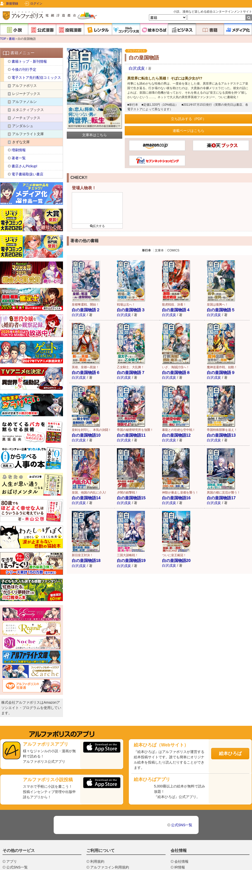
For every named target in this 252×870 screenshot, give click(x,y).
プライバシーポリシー (107, 854)
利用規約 (97, 809)
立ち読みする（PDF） (188, 119)
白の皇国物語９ (221, 372)
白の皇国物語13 (221, 435)
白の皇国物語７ (131, 372)
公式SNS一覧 (182, 772)
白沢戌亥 (137, 68)
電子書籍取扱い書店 (27, 174)
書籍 (12, 39)
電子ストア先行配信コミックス (36, 77)
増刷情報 (19, 150)
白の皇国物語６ (86, 372)
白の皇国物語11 (131, 435)
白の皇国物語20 (176, 560)
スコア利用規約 (102, 825)
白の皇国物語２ (86, 310)
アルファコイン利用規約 (109, 814)
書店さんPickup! (24, 166)
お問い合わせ (100, 859)
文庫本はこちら (94, 135)
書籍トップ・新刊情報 (29, 61)
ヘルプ (95, 842)
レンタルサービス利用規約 (111, 820)
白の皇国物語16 (176, 498)
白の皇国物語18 (86, 560)
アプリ (11, 809)
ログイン (36, 3)
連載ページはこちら (188, 131)
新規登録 (12, 3)
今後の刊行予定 (24, 69)
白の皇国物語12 (176, 435)
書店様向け (183, 831)
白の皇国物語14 (86, 498)
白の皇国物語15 (131, 498)
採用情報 (181, 820)
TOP (3, 39)
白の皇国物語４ (176, 310)
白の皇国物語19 (131, 560)
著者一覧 (19, 158)
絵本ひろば (230, 700)
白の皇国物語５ (221, 310)
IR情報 (179, 814)
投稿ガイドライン (104, 848)
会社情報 (181, 809)
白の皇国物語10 (86, 435)
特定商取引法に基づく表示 (111, 831)
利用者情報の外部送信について (115, 837)
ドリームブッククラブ (24, 820)
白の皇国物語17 (221, 498)
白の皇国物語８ (176, 372)
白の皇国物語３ (131, 310)
